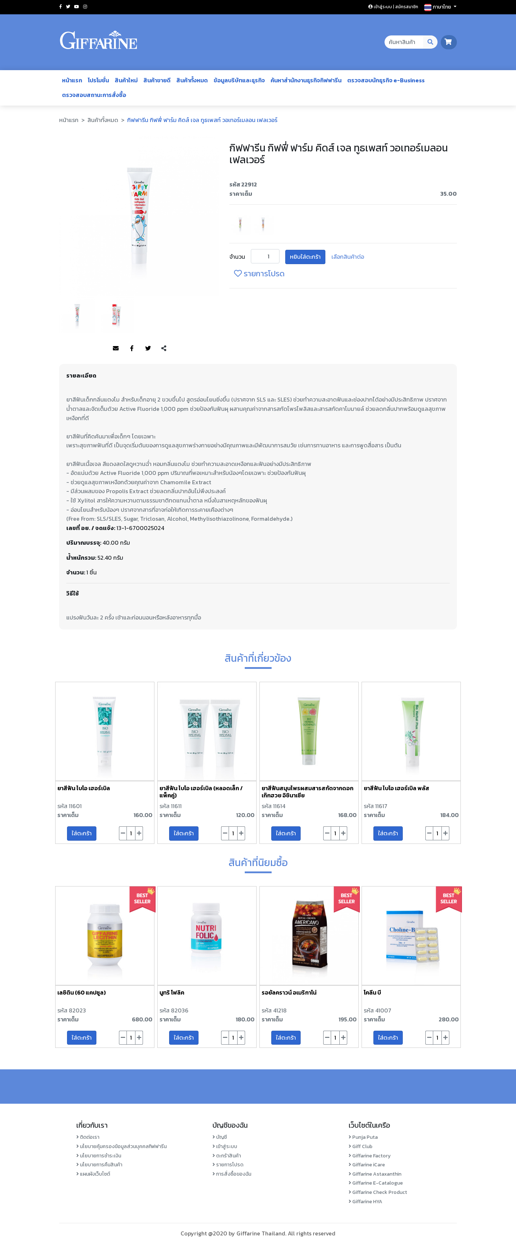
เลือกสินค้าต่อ (347, 256)
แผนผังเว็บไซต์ (93, 1174)
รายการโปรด (227, 1164)
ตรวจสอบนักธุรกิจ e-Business (386, 80)
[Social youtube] (76, 7)
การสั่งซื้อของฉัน (231, 1174)
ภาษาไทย (438, 7)
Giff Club (360, 1146)
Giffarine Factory (370, 1156)
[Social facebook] (60, 7)
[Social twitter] (68, 7)
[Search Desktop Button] (430, 42)
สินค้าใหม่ (126, 80)
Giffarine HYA (365, 1201)
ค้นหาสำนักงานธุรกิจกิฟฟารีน (306, 80)
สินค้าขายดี (157, 80)
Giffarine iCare (367, 1164)
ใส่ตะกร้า (82, 833)
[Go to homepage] (98, 42)
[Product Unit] (265, 256)
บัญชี (219, 1137)
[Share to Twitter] (148, 348)
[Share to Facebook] (131, 348)
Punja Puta (363, 1137)
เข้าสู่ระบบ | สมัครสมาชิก (393, 7)
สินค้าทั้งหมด (192, 80)
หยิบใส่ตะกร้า (305, 256)
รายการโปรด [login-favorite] (259, 274)
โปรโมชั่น (98, 80)
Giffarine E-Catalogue (376, 1183)
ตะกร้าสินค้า (226, 1156)
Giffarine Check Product (378, 1192)
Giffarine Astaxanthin (375, 1174)
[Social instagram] (85, 7)
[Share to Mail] (115, 348)
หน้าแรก (72, 80)
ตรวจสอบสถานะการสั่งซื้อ (94, 95)
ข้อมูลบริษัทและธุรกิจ (239, 80)
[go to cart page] (448, 42)
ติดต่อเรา (87, 1137)
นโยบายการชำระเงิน (98, 1156)
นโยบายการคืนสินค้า (99, 1164)
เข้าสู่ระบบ (224, 1146)
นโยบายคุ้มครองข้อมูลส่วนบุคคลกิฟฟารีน (121, 1146)
